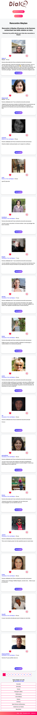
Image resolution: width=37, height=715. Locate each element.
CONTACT (33, 713)
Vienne (18, 689)
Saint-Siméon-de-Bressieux (18, 704)
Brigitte (3, 257)
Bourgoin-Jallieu (18, 691)
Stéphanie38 (5, 98)
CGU (21, 713)
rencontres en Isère (19, 681)
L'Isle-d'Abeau (18, 696)
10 (30, 674)
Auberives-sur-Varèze (18, 706)
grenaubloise (5, 455)
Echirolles (18, 686)
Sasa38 (3, 614)
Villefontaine (18, 694)
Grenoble (18, 684)
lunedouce (4, 217)
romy (3, 177)
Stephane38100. (6, 654)
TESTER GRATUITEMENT (18, 11)
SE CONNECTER (18, 16)
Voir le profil (18, 73)
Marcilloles (18, 709)
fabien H (4, 58)
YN (2, 415)
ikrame (3, 495)
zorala (3, 376)
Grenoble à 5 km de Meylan (8, 218)
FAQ (18, 713)
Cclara (3, 574)
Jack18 (3, 534)
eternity (3, 296)
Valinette (4, 137)
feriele (3, 336)
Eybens (18, 699)
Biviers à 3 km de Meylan (8, 139)
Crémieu (18, 701)
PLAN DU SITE (26, 713)
